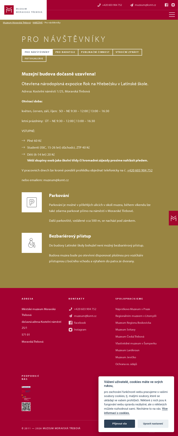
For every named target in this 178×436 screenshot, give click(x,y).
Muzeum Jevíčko (125, 357)
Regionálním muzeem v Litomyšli (136, 316)
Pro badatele (65, 52)
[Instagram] (173, 5)
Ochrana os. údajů (126, 364)
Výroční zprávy (127, 52)
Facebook (77, 323)
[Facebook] (166, 5)
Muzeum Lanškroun (127, 350)
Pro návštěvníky (37, 52)
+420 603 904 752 (109, 5)
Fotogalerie (34, 58)
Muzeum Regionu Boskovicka (133, 322)
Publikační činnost (95, 52)
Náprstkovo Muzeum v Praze (132, 309)
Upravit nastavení (153, 423)
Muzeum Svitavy (125, 329)
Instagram (77, 329)
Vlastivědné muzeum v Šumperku (136, 343)
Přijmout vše (119, 423)
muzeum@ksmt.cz (143, 5)
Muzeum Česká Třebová (129, 336)
